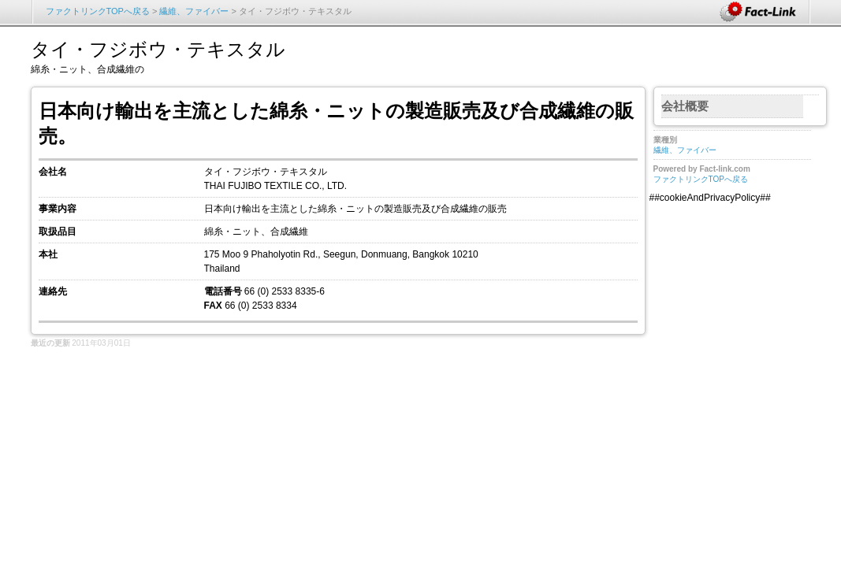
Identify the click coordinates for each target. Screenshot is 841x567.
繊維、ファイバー (195, 11)
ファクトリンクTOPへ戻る (98, 11)
